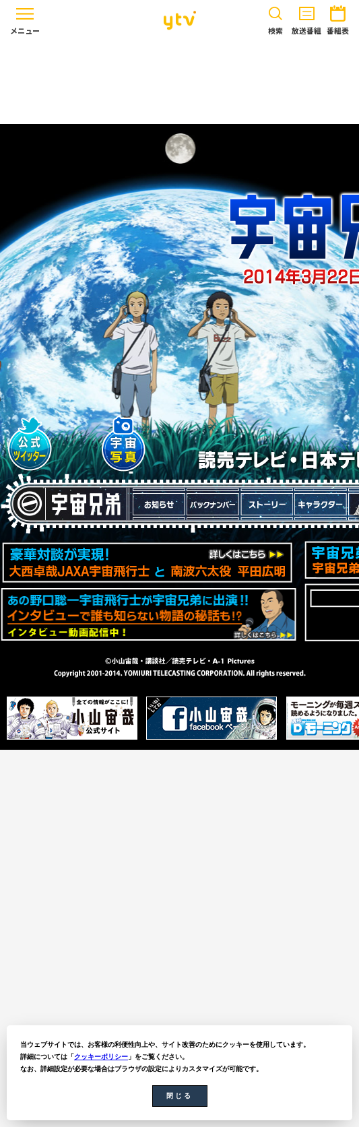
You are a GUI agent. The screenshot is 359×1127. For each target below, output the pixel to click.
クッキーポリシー (101, 1056)
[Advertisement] (180, 82)
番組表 (338, 18)
